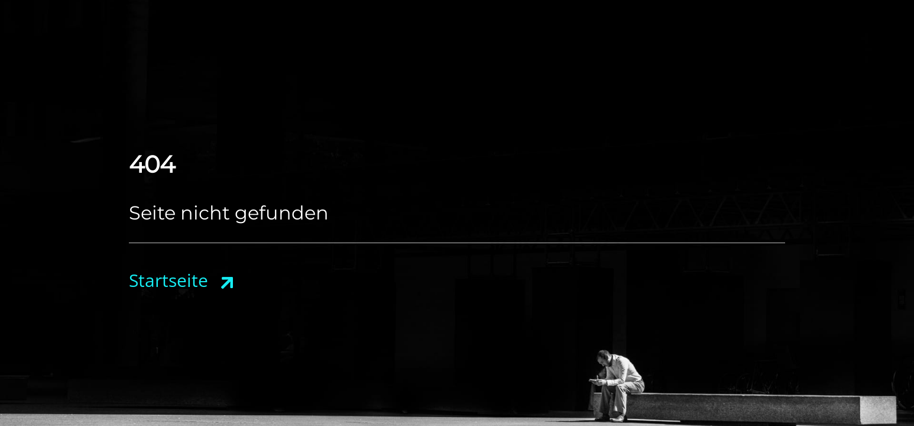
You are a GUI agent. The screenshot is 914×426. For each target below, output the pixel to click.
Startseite (168, 280)
